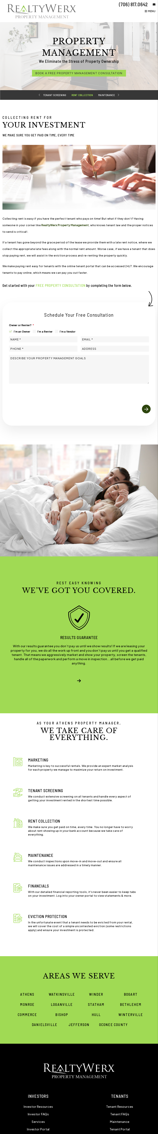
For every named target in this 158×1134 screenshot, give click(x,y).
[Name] (43, 339)
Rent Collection (82, 95)
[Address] (115, 349)
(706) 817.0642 (133, 4)
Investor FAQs (38, 1114)
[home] (41, 10)
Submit (146, 409)
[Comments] (79, 369)
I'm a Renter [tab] (45, 331)
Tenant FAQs (119, 1114)
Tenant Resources (119, 1106)
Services (38, 1122)
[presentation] (126, 392)
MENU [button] (150, 11)
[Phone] (43, 349)
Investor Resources (38, 1106)
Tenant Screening (54, 95)
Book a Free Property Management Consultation (79, 73)
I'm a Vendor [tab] (67, 331)
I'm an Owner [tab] (22, 331)
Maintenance (106, 95)
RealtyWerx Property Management (65, 225)
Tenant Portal (120, 1129)
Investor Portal (38, 1129)
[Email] (115, 339)
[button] (152, 4)
